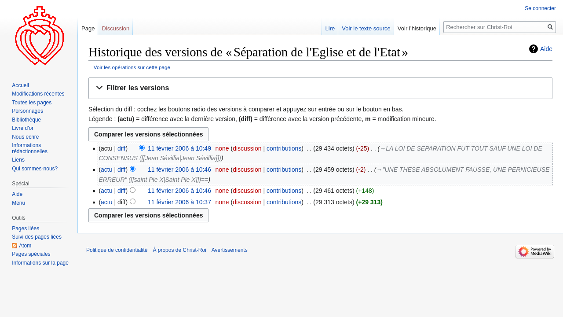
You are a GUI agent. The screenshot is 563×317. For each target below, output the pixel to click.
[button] (320, 88)
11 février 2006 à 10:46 (179, 169)
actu (106, 169)
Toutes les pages (31, 103)
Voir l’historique (417, 28)
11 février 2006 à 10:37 (179, 202)
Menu (18, 203)
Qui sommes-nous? (35, 169)
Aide (546, 48)
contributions (284, 148)
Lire (330, 28)
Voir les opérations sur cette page (132, 67)
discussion (247, 148)
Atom (25, 246)
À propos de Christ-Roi (179, 250)
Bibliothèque (26, 120)
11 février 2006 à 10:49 (179, 148)
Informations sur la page (40, 263)
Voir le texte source (366, 28)
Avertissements (230, 250)
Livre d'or (22, 128)
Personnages (27, 111)
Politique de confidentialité (116, 250)
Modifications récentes (38, 94)
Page (88, 28)
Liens (18, 160)
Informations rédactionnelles (30, 148)
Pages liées (25, 228)
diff (121, 148)
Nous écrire (25, 137)
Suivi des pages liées (37, 237)
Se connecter (540, 8)
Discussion (115, 28)
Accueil (20, 85)
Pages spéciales (31, 254)
